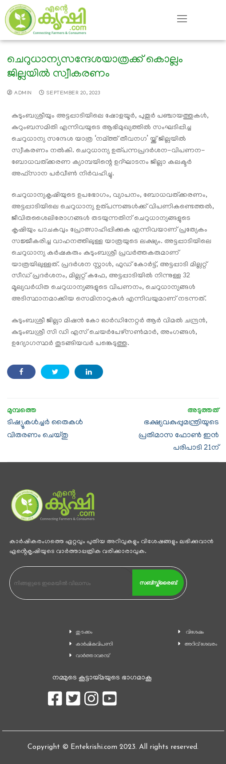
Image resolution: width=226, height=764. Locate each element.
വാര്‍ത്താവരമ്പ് (93, 656)
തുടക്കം (84, 632)
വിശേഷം (195, 632)
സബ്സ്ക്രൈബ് (158, 583)
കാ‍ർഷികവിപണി (94, 644)
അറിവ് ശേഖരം (201, 644)
